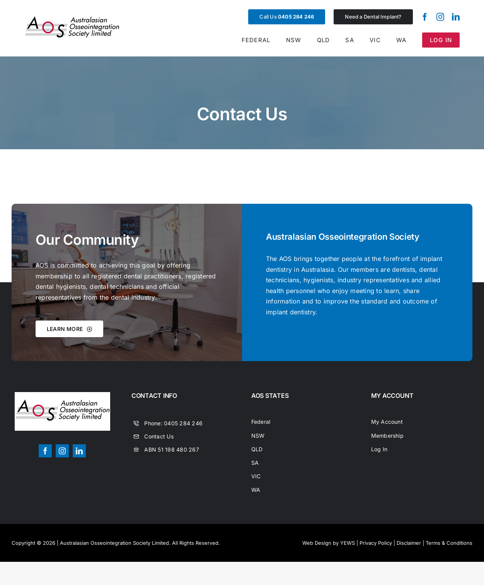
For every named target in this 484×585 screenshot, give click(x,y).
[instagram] (440, 17)
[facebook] (425, 17)
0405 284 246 (183, 423)
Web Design (316, 543)
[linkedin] (456, 17)
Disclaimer (409, 543)
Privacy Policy (376, 543)
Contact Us (158, 436)
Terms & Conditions (449, 543)
